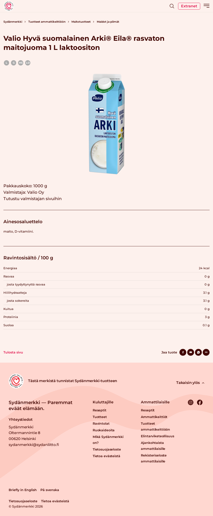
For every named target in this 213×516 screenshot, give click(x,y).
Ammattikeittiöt (154, 417)
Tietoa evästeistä (106, 456)
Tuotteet (100, 417)
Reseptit (99, 410)
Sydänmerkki (12, 21)
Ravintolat (101, 423)
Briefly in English (23, 490)
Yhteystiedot (20, 419)
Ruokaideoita (104, 430)
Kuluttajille (103, 402)
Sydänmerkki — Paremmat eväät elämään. (40, 405)
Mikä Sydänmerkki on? (108, 440)
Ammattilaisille (155, 402)
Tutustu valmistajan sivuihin (32, 198)
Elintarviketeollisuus (157, 436)
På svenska (49, 490)
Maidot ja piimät (108, 21)
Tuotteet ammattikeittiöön (47, 21)
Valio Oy (35, 192)
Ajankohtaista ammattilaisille (153, 446)
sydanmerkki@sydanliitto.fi (34, 445)
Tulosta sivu (13, 352)
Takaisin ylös (190, 382)
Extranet (189, 6)
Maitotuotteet (81, 21)
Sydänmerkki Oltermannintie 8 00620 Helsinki (24, 433)
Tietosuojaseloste (107, 449)
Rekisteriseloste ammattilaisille (154, 458)
